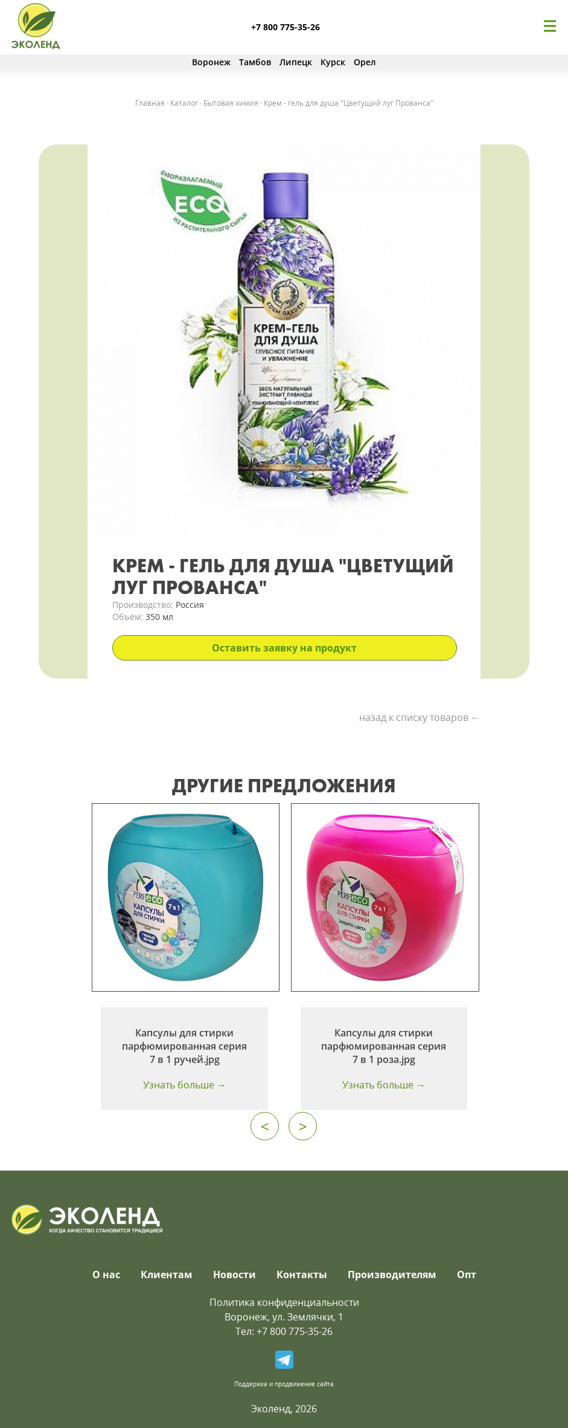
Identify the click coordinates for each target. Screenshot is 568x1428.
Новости (234, 1274)
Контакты (301, 1274)
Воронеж (211, 62)
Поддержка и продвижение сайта (284, 1384)
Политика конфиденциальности (284, 1302)
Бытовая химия (230, 103)
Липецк (295, 62)
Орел (365, 62)
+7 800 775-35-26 (285, 27)
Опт (466, 1274)
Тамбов (255, 62)
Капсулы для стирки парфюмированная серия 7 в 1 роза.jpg (383, 1046)
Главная (150, 103)
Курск (333, 62)
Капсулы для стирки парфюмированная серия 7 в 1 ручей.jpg (184, 1046)
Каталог (184, 103)
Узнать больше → (184, 1084)
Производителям (392, 1274)
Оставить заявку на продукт (284, 647)
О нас (106, 1274)
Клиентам (167, 1274)
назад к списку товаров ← (419, 717)
